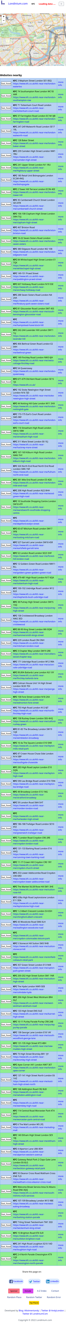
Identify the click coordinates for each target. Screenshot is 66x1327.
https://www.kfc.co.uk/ (24, 384)
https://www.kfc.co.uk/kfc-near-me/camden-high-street (28, 158)
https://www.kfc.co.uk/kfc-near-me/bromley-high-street (28, 1058)
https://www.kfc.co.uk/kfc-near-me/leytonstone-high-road (28, 905)
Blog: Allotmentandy (29, 1310)
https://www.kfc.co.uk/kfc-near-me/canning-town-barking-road (28, 856)
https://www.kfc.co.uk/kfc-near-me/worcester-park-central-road (29, 1118)
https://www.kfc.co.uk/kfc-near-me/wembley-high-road (28, 1104)
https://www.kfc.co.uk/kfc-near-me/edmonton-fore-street (28, 701)
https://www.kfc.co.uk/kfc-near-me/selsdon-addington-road (28, 1093)
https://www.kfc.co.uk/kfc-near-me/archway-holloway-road (28, 288)
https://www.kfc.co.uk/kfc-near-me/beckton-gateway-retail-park (29, 1167)
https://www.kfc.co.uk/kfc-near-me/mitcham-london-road (28, 644)
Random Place (14, 1297)
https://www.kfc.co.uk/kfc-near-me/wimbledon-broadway (28, 736)
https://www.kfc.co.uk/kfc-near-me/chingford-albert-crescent (28, 915)
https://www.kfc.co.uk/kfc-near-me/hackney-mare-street (28, 446)
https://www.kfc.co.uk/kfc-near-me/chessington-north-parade (28, 1262)
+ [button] (4, 17)
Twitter (34, 1281)
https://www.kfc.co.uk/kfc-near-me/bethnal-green (28, 351)
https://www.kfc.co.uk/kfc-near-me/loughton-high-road (28, 1248)
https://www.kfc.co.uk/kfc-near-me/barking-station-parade (28, 1216)
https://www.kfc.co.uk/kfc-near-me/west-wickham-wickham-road (33, 1004)
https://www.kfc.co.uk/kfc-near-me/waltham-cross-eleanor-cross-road (32, 1180)
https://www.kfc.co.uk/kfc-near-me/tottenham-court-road (28, 109)
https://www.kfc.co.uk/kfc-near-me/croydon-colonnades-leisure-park (31, 937)
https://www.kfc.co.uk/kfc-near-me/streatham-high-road (28, 435)
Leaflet (47, 65)
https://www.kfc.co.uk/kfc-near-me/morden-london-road (28, 807)
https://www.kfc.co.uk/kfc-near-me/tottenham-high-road (28, 582)
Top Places (34, 1302)
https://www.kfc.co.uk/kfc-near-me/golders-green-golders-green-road (32, 571)
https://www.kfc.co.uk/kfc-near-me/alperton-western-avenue (28, 1153)
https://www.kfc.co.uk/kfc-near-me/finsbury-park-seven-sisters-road (31, 302)
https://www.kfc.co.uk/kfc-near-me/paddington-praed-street (28, 278)
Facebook (16, 1281)
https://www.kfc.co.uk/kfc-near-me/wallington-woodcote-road (28, 926)
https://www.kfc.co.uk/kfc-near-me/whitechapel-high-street (28, 267)
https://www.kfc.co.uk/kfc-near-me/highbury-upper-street (28, 169)
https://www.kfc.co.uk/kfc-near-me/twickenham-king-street (28, 1226)
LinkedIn (52, 1281)
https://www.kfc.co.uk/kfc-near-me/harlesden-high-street (28, 818)
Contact (55, 1290)
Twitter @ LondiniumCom (35, 1313)
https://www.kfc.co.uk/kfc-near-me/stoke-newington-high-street (33, 397)
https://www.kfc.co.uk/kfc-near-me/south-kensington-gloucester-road (34, 313)
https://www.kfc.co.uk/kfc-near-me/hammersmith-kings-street (28, 634)
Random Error (54, 1297)
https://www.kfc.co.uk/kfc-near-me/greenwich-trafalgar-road (28, 831)
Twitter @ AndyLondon (52, 1310)
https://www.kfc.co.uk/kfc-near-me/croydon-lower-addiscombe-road (31, 880)
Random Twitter (34, 1297)
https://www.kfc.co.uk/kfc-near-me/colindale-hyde (28, 991)
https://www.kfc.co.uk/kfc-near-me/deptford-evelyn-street (28, 522)
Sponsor (13, 1291)
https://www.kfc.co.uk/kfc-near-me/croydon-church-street (28, 866)
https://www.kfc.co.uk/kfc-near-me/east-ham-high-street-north (33, 1083)
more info (60, 84)
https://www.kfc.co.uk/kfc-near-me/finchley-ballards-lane (28, 677)
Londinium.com (14, 3)
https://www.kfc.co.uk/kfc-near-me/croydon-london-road (28, 842)
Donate (28, 1291)
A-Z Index (42, 1290)
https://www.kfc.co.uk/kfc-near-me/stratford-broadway (28, 796)
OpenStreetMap (58, 65)
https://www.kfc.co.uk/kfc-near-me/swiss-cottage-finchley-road (33, 362)
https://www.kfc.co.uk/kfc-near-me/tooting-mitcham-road (28, 536)
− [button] (4, 21)
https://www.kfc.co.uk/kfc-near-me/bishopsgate (28, 183)
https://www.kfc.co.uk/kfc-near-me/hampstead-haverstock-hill (28, 324)
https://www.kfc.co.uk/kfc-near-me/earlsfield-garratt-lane (28, 547)
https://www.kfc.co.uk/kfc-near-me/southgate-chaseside (28, 761)
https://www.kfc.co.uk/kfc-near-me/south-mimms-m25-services (34, 1194)
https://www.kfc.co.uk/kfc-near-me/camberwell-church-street (28, 207)
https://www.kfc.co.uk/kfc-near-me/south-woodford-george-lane (34, 1037)
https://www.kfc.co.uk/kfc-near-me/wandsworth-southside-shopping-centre (32, 510)
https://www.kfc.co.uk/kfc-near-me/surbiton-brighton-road (28, 1237)
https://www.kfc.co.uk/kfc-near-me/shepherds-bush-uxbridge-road (30, 596)
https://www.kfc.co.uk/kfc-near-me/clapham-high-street (28, 221)
